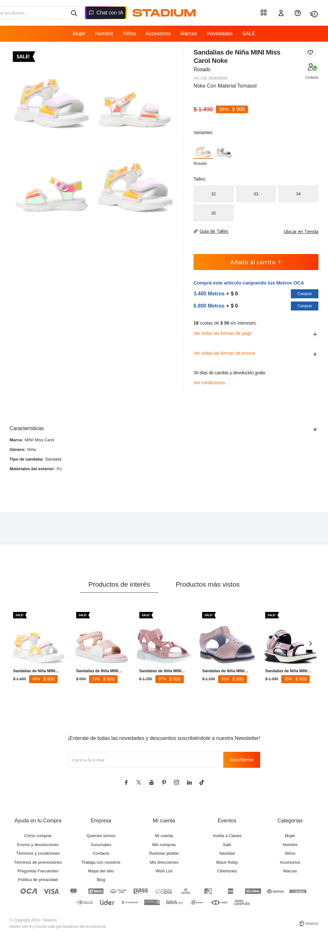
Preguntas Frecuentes (37, 871)
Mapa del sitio (101, 871)
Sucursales (101, 844)
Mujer (79, 33)
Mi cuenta (164, 835)
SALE (248, 33)
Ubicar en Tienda (297, 231)
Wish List (164, 871)
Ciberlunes (227, 871)
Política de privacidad (38, 879)
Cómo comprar (38, 835)
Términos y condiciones (38, 853)
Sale (227, 844)
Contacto (312, 77)
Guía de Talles (214, 231)
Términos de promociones (38, 862)
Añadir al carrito (256, 262)
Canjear (304, 293)
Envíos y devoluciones (38, 844)
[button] (310, 643)
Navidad (227, 853)
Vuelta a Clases (227, 835)
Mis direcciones (164, 862)
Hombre (104, 33)
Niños (129, 33)
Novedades (220, 33)
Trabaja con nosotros (100, 862)
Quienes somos (100, 835)
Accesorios (158, 33)
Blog (101, 879)
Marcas (188, 33)
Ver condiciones (209, 382)
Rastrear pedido (164, 853)
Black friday (227, 862)
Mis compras (164, 844)
